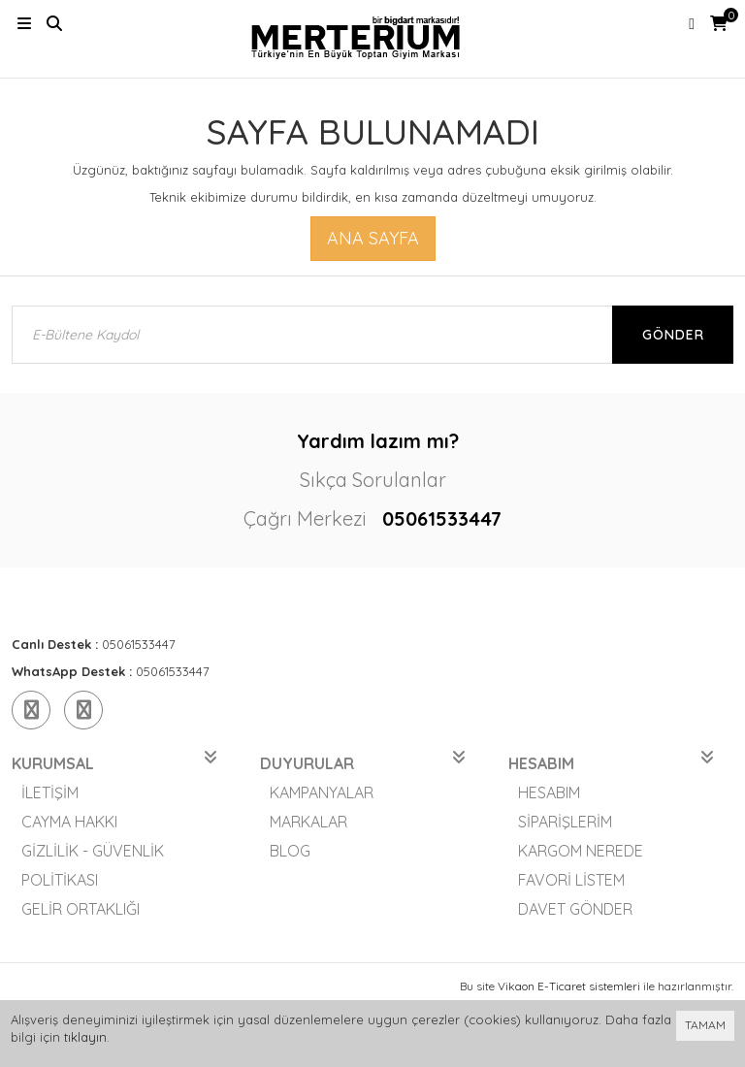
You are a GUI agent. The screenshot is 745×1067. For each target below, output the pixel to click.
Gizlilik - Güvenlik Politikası (92, 865)
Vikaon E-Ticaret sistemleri (569, 986)
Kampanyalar (321, 792)
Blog (290, 850)
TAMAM (705, 1025)
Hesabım (549, 792)
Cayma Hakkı (69, 821)
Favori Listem (571, 879)
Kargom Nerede (580, 850)
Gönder (673, 334)
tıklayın (85, 1037)
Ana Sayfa (373, 238)
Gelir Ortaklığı (80, 909)
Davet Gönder (575, 909)
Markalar (308, 821)
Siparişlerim (565, 821)
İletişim (50, 792)
